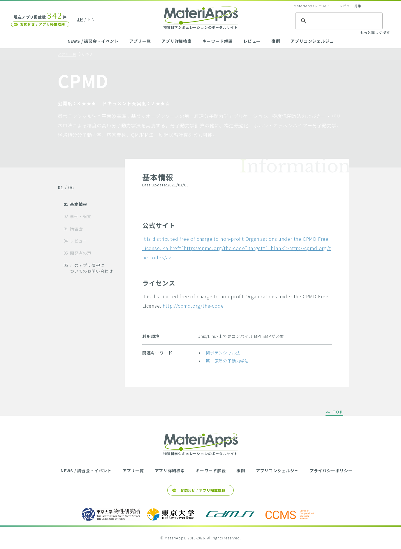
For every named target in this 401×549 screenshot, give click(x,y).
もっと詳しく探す (375, 32)
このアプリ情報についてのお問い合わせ (88, 268)
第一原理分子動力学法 (227, 361)
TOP (338, 412)
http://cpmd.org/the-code (193, 305)
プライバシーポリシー (331, 470)
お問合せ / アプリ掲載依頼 (42, 24)
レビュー (252, 41)
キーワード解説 (218, 41)
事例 (275, 41)
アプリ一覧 (140, 41)
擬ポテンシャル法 (223, 353)
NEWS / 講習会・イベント (93, 41)
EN (91, 19)
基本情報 (75, 204)
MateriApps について (312, 5)
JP (80, 19)
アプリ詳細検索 (176, 41)
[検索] (338, 20)
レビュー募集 (350, 5)
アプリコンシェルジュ (312, 41)
